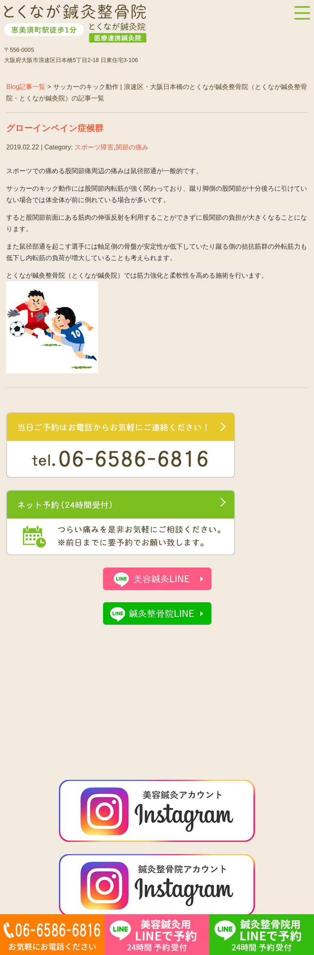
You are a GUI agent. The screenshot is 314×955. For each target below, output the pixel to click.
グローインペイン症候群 (54, 128)
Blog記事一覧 (25, 86)
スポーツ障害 (94, 147)
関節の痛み (132, 147)
